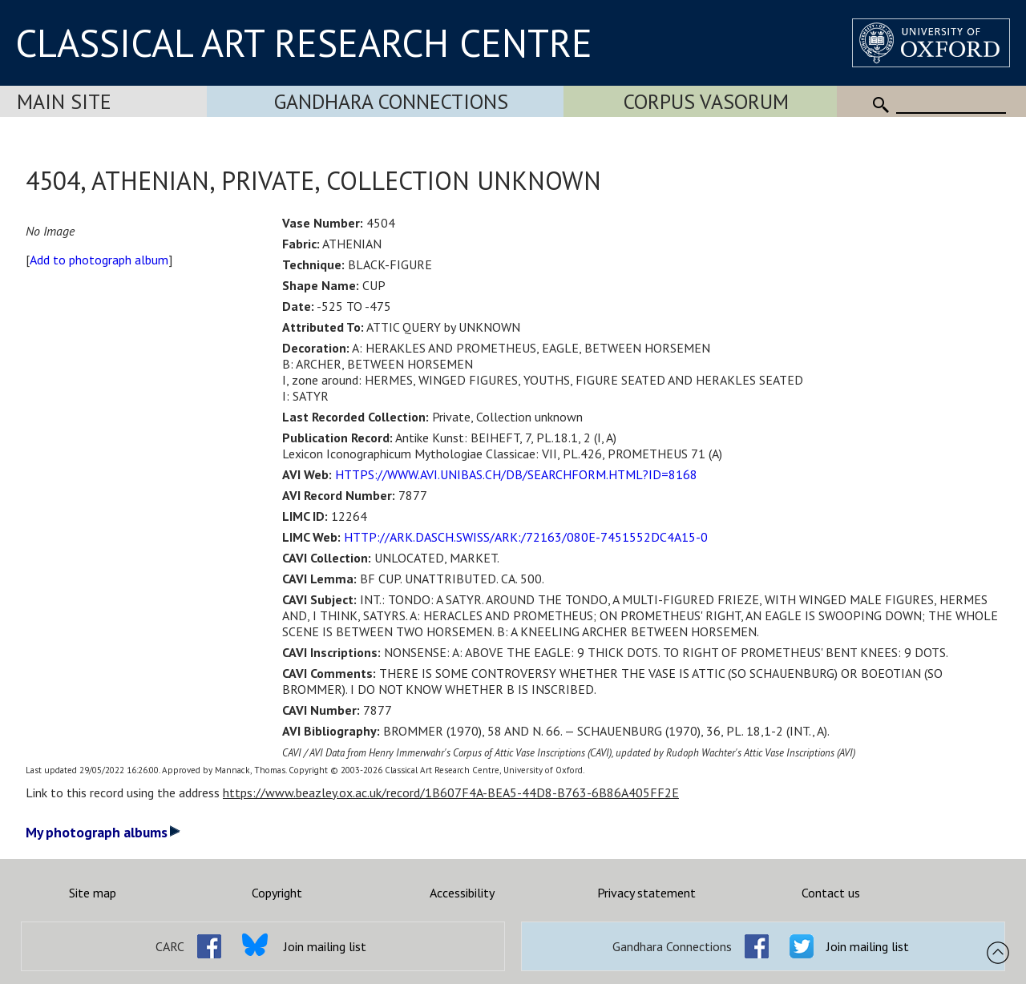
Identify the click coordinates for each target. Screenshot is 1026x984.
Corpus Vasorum (706, 101)
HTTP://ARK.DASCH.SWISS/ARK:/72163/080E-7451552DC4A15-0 (526, 537)
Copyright (277, 893)
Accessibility (462, 893)
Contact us (831, 893)
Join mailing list (325, 946)
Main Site (64, 101)
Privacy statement (646, 893)
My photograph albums (103, 832)
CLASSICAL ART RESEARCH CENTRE (303, 42)
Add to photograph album (99, 260)
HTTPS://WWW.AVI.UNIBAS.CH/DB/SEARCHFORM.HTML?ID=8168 (516, 474)
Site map (92, 893)
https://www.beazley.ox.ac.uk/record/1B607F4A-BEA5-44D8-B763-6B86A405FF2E (451, 792)
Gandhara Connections (391, 101)
